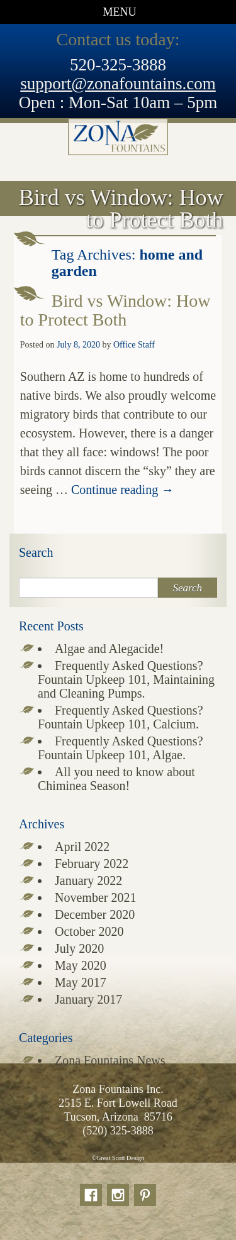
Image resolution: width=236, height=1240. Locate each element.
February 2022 (91, 863)
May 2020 (80, 965)
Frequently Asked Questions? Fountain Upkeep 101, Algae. (120, 748)
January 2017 (88, 999)
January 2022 (88, 880)
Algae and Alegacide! (109, 649)
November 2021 (95, 897)
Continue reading (122, 490)
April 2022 (82, 846)
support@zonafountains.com (118, 83)
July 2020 (79, 948)
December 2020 (95, 914)
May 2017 (80, 982)
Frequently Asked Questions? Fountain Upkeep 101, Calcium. (120, 717)
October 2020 (89, 931)
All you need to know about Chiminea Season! (116, 779)
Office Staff (134, 344)
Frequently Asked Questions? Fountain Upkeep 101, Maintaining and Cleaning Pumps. (126, 679)
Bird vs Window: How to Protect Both (115, 310)
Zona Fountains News (110, 1060)
